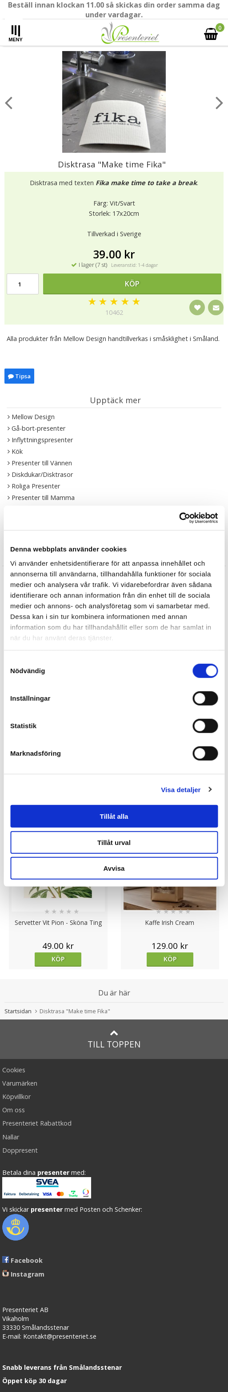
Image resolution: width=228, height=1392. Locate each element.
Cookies (13, 1070)
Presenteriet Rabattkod (37, 1123)
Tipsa (19, 376)
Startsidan (18, 1011)
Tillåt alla (114, 816)
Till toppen (114, 1039)
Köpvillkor (16, 1096)
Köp (132, 284)
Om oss (13, 1110)
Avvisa (114, 868)
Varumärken (19, 1083)
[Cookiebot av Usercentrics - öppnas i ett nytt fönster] (179, 517)
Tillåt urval (114, 842)
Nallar (10, 1137)
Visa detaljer (180, 789)
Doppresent (20, 1150)
